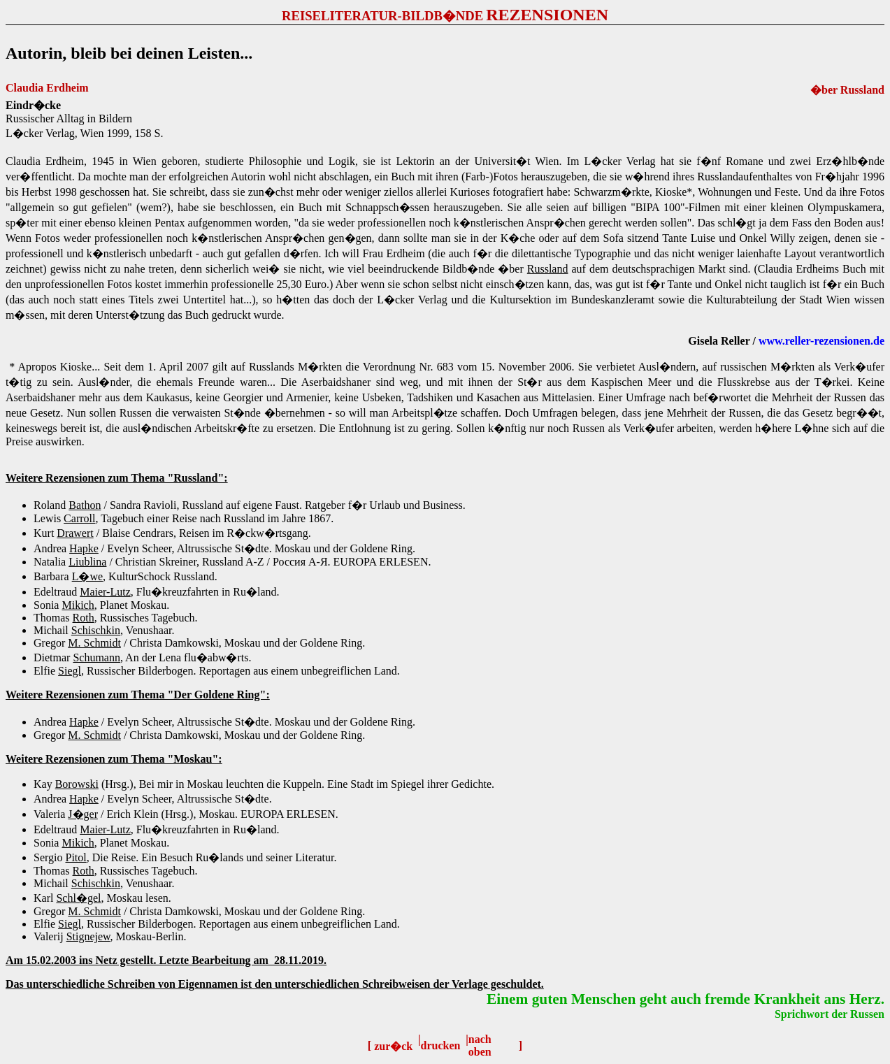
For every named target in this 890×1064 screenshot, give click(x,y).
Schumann (96, 657)
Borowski (77, 784)
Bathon (85, 505)
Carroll (79, 518)
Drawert (75, 533)
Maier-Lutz (105, 592)
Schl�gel (78, 898)
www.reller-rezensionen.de (821, 341)
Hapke (84, 548)
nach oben (479, 1045)
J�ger (83, 814)
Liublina (87, 562)
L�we (87, 576)
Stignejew (88, 936)
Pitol (75, 857)
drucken (441, 1045)
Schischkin (95, 630)
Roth (83, 618)
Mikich (78, 605)
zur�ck (393, 1046)
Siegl (69, 671)
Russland (547, 269)
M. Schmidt (94, 643)
